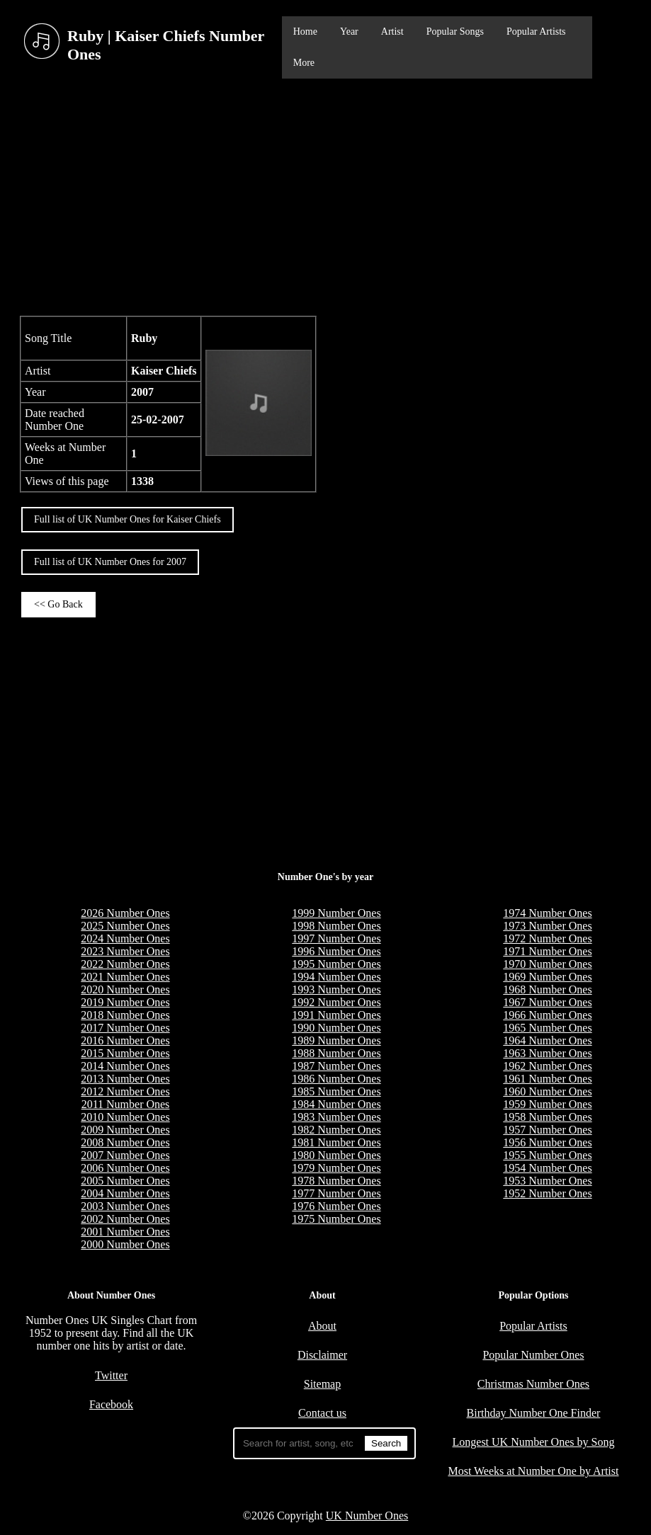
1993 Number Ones (336, 989)
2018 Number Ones (125, 1015)
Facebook (111, 1404)
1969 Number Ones (547, 977)
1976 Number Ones (336, 1206)
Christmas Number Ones (533, 1384)
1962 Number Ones (547, 1066)
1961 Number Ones (547, 1079)
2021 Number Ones (125, 977)
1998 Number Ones (336, 926)
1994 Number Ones (336, 977)
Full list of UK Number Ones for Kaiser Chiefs (127, 519)
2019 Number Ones (125, 1002)
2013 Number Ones (125, 1079)
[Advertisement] (325, 195)
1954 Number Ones (547, 1168)
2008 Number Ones (125, 1142)
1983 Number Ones (336, 1117)
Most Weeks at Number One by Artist (533, 1471)
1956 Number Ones (547, 1142)
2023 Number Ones (125, 951)
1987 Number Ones (336, 1066)
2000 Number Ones (125, 1244)
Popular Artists (536, 31)
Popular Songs (455, 31)
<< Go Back (58, 604)
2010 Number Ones (125, 1117)
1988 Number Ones (336, 1053)
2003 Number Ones (125, 1206)
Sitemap (322, 1384)
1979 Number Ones (336, 1168)
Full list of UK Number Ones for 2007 (110, 562)
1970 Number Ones (547, 964)
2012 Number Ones (125, 1091)
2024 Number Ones (125, 938)
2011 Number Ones (125, 1104)
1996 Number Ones (336, 951)
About (322, 1326)
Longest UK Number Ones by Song (534, 1442)
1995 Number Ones (336, 964)
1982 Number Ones (336, 1130)
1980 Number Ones (336, 1155)
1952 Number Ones (547, 1193)
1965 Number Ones (547, 1028)
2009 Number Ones (125, 1130)
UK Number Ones (367, 1516)
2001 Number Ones (125, 1232)
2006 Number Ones (125, 1168)
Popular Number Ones (533, 1355)
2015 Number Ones (125, 1053)
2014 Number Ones (125, 1066)
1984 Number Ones (336, 1104)
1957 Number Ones (547, 1130)
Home (305, 31)
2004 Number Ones (125, 1193)
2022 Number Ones (125, 964)
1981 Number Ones (336, 1142)
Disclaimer (322, 1355)
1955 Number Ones (547, 1155)
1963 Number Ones (547, 1053)
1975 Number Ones (336, 1219)
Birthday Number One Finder (534, 1413)
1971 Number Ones (547, 951)
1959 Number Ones (547, 1104)
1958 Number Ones (547, 1117)
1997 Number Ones (336, 938)
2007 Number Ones (125, 1155)
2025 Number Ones (125, 926)
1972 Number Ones (547, 938)
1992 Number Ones (336, 1002)
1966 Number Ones (547, 1015)
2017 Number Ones (125, 1028)
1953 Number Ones (547, 1181)
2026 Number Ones (125, 913)
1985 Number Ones (336, 1091)
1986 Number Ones (336, 1079)
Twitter (111, 1375)
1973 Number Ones (547, 926)
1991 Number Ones (336, 1015)
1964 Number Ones (547, 1040)
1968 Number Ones (547, 989)
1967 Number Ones (547, 1002)
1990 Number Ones (336, 1028)
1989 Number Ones (336, 1040)
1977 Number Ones (336, 1193)
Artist (392, 31)
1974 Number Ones (547, 913)
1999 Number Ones (336, 913)
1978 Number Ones (336, 1181)
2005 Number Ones (125, 1181)
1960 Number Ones (547, 1091)
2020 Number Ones (125, 989)
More (304, 62)
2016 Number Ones (125, 1040)
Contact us (322, 1413)
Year (349, 31)
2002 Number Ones (125, 1219)
